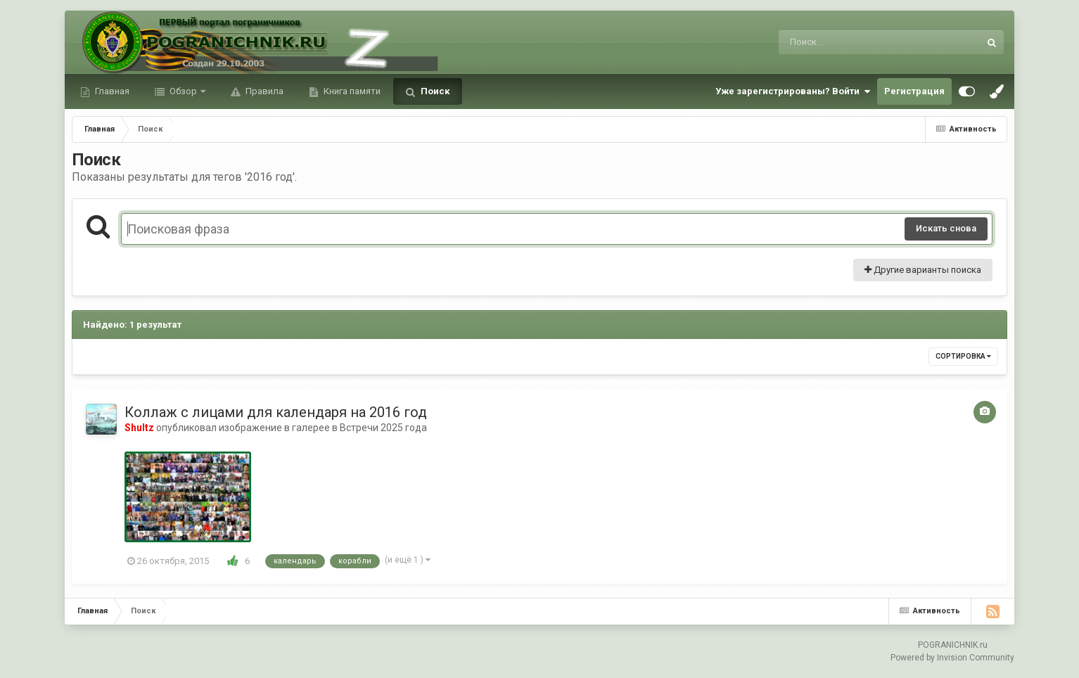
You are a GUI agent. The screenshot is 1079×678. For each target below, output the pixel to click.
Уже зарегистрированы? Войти (792, 91)
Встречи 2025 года (383, 427)
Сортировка (963, 356)
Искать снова (946, 228)
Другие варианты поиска (922, 269)
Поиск (434, 91)
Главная (111, 91)
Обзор (183, 91)
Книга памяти (351, 91)
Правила (263, 91)
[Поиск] (853, 42)
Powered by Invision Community (952, 658)
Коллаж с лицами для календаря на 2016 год (275, 412)
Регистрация (914, 91)
